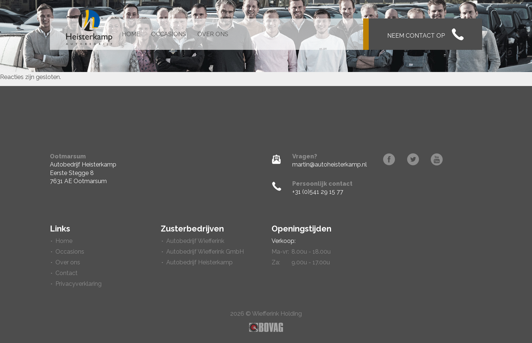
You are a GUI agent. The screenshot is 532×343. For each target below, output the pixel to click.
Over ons (212, 34)
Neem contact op (425, 34)
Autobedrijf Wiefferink (195, 240)
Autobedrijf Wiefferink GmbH (205, 251)
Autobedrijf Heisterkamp (199, 262)
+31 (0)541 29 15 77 (317, 191)
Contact (66, 273)
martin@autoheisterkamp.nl (329, 164)
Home (131, 34)
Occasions (168, 34)
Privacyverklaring (78, 283)
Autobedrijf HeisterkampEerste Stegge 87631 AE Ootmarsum (83, 173)
